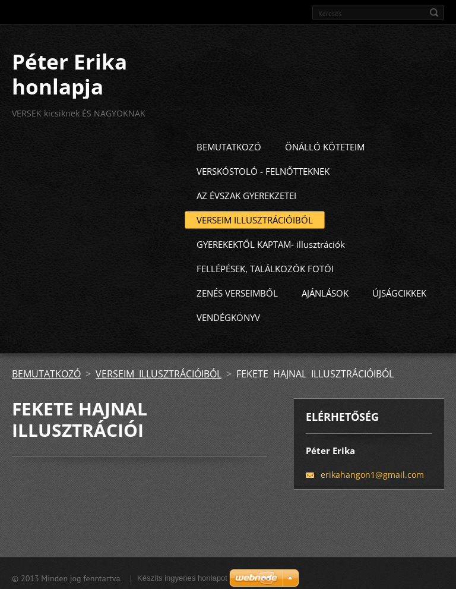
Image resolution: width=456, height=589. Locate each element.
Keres (434, 12)
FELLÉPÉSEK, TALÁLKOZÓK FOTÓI (265, 266)
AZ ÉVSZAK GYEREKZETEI (246, 193)
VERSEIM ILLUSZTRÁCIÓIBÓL (255, 217)
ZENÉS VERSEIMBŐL (237, 291)
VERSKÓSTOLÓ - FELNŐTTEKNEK (263, 169)
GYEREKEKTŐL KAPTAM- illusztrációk (271, 242)
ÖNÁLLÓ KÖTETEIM (325, 144)
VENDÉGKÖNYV (228, 315)
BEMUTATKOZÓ (229, 144)
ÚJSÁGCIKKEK (399, 291)
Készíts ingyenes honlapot (182, 575)
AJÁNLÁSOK (325, 291)
